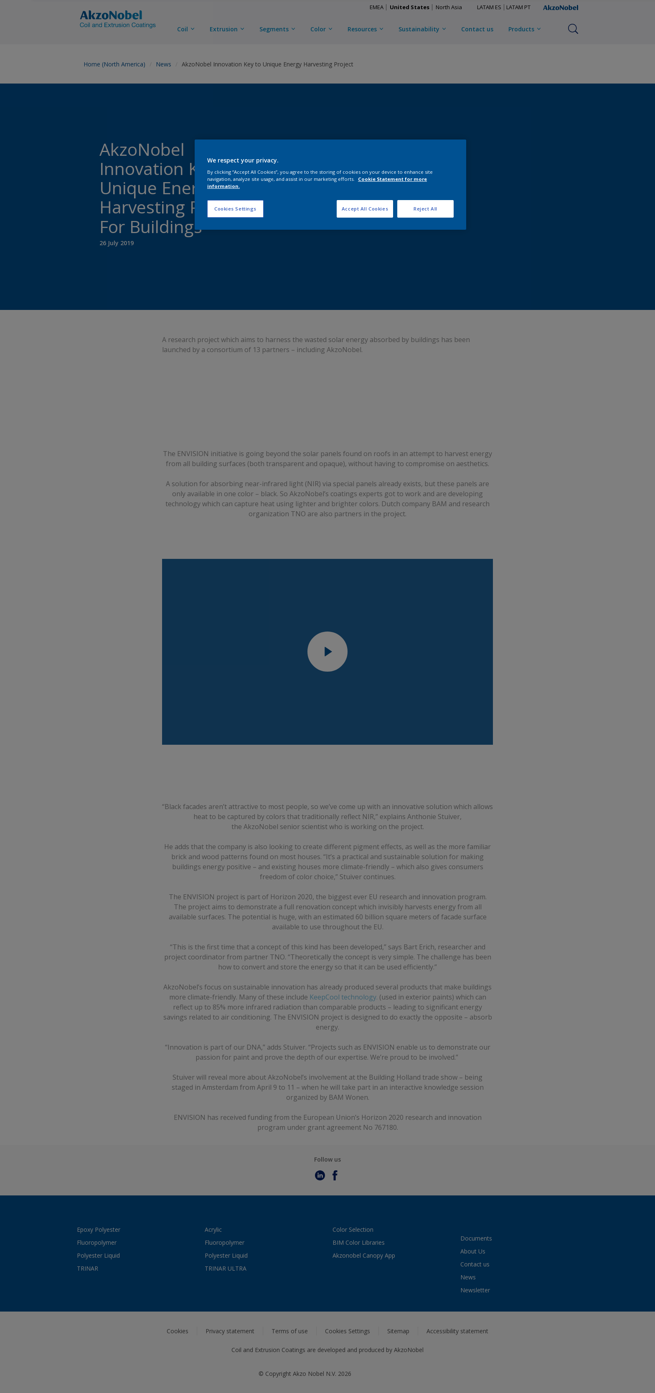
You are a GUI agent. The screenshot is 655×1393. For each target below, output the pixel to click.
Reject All (425, 209)
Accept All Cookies (365, 209)
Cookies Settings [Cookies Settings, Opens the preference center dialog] (235, 209)
